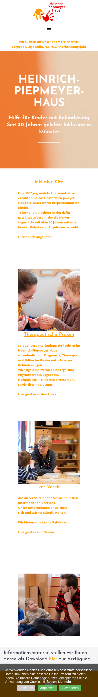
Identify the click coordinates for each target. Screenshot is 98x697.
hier (53, 659)
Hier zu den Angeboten (35, 237)
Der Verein (49, 486)
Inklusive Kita (49, 182)
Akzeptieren (70, 688)
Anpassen (47, 688)
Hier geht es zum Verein (36, 532)
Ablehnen (26, 688)
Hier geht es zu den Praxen (38, 394)
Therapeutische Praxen (49, 334)
